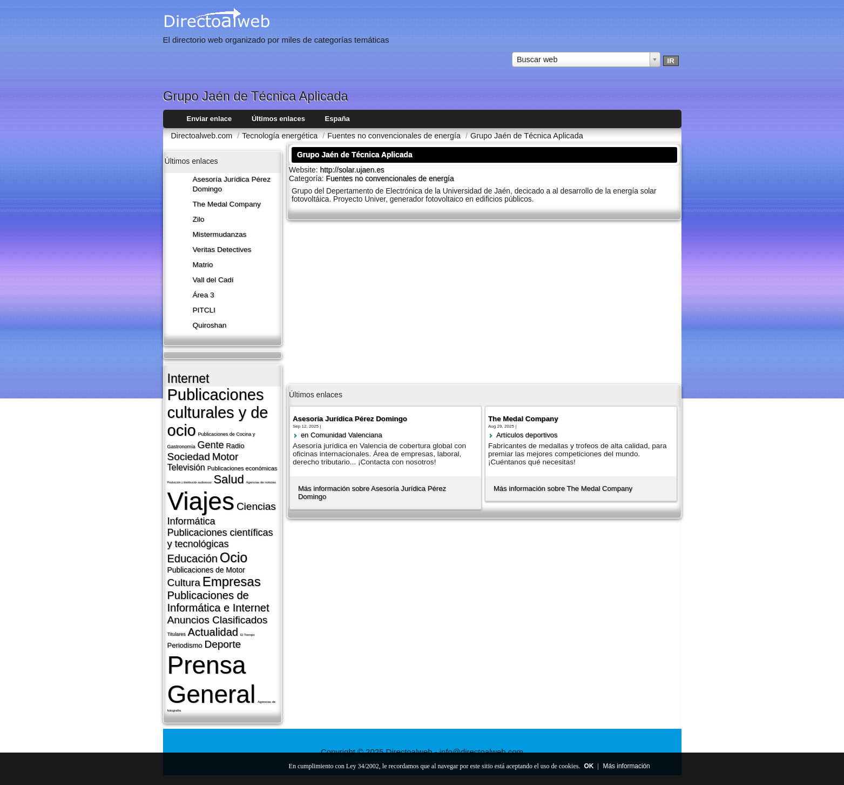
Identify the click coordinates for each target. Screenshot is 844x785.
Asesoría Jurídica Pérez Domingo (350, 419)
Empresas (231, 581)
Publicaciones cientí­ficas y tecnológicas (220, 538)
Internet (188, 378)
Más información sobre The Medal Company (563, 488)
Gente (210, 445)
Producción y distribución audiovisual (189, 482)
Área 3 (203, 295)
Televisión (186, 467)
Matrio (203, 265)
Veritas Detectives (222, 249)
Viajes (200, 501)
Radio (235, 446)
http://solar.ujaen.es (352, 170)
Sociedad (188, 456)
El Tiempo (247, 634)
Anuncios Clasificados (217, 620)
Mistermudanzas (220, 234)
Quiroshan (210, 325)
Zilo (199, 219)
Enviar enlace (209, 119)
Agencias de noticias (261, 482)
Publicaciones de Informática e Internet (218, 601)
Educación (192, 558)
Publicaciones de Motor (206, 570)
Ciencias (256, 506)
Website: (304, 169)
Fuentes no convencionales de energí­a (390, 179)
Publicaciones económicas (242, 468)
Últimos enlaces (278, 119)
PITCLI (204, 310)
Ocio (233, 557)
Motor (225, 456)
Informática (191, 521)
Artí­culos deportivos (527, 435)
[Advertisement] (484, 301)
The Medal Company (227, 204)
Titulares (176, 634)
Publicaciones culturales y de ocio (217, 412)
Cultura (183, 582)
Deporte (222, 644)
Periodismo (184, 645)
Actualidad (213, 632)
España (337, 119)
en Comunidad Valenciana (341, 435)
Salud (228, 479)
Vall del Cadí (213, 280)
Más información (626, 766)
